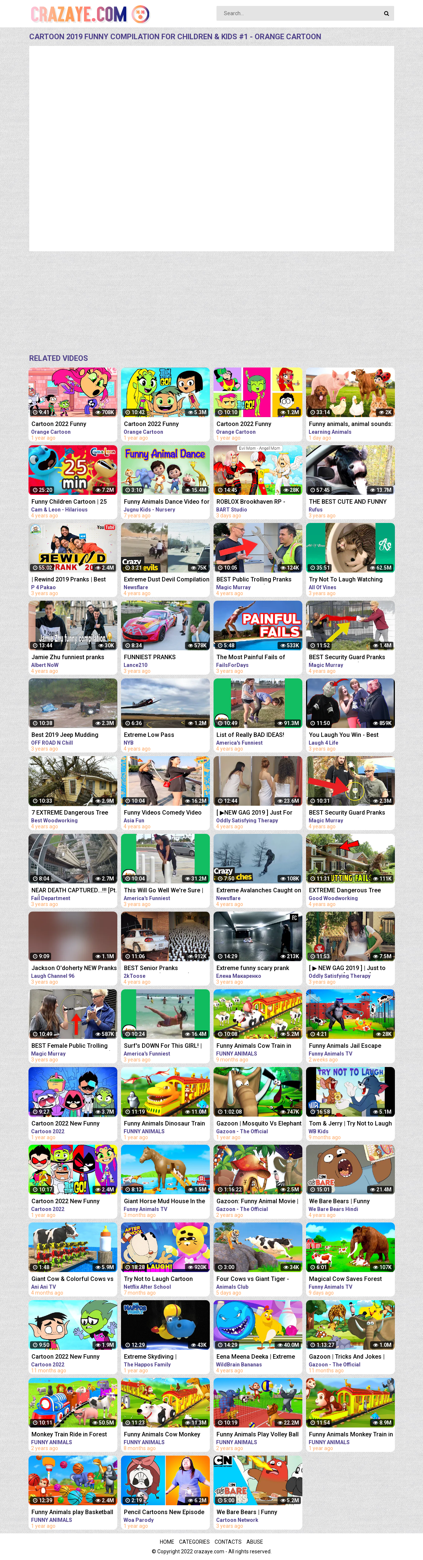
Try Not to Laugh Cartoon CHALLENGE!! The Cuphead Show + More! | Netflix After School (161, 1279)
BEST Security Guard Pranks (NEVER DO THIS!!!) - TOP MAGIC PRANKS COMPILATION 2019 (350, 658)
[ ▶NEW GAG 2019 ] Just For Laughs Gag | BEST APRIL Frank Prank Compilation (259, 813)
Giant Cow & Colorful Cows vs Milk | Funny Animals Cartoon (72, 1279)
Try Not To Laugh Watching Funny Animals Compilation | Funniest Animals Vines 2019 (348, 580)
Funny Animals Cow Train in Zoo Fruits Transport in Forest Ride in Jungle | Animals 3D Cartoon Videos (257, 1046)
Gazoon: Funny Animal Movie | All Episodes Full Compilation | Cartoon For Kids (257, 1202)
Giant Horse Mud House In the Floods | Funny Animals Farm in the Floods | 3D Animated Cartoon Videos (166, 1202)
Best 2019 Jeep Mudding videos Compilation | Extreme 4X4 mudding (71, 735)
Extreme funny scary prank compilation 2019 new (252, 968)
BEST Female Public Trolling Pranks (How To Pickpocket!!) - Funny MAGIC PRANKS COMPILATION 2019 (73, 1046)
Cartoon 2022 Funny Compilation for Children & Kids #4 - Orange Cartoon (74, 424)
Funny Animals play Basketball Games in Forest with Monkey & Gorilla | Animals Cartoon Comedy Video (74, 1513)
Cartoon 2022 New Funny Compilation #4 (65, 1124)
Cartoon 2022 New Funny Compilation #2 (65, 1202)
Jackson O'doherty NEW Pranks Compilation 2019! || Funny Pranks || (74, 968)
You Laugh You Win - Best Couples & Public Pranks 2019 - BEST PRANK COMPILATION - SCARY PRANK (351, 735)
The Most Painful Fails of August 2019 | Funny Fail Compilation (250, 658)
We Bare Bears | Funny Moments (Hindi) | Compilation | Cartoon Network (352, 1202)
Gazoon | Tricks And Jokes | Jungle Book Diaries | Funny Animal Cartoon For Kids (347, 1357)
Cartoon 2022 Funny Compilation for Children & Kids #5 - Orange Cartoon (167, 424)
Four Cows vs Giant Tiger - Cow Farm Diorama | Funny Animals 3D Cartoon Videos (253, 1279)
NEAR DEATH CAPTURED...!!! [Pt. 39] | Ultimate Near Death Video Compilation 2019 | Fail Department (74, 891)
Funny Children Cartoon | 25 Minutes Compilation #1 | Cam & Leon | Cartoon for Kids (72, 502)
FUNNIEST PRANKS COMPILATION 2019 (150, 658)
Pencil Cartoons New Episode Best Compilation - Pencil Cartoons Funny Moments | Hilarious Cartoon (164, 1513)
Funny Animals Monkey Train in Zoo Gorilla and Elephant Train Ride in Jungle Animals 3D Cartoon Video (351, 1435)
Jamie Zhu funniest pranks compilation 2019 (67, 658)
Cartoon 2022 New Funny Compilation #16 (65, 1357)
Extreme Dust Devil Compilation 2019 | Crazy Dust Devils (166, 580)
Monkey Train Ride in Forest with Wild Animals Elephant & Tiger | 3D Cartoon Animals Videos (70, 1435)
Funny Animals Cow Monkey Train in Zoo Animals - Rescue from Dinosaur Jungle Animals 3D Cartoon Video (165, 1435)
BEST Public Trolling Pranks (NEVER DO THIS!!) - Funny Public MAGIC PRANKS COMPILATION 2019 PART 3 (254, 580)
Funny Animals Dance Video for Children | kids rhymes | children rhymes (166, 502)
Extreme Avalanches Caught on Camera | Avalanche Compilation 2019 (258, 891)
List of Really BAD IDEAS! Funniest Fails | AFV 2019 (250, 735)
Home (167, 1542)
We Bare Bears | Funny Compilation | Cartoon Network (258, 1513)
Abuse (254, 1542)
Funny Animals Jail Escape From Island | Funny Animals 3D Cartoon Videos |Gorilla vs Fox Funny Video (351, 1046)
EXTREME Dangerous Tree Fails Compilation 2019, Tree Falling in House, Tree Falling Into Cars (348, 891)
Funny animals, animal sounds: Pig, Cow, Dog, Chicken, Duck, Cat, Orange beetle (351, 424)
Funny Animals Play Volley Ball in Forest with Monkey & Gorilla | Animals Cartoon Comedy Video (258, 1435)
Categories (194, 1542)
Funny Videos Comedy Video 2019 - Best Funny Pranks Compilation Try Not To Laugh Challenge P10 (164, 813)
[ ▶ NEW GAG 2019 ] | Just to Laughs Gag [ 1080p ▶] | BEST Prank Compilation (349, 968)
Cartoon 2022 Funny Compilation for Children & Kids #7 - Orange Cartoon (259, 424)
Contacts (228, 1542)
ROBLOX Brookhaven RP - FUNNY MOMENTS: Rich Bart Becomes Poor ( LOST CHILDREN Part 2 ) (255, 502)
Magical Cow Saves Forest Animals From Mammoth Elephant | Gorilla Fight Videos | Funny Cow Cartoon (351, 1279)
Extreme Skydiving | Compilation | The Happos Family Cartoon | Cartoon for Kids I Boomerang (163, 1357)
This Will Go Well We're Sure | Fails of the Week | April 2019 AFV (163, 891)
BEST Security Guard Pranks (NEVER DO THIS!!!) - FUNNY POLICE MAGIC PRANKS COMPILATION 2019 (347, 813)
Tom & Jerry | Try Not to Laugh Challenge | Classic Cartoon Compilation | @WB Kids (350, 1124)
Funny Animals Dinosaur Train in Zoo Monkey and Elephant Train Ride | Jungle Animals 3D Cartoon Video (165, 1124)
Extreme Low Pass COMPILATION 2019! (151, 735)
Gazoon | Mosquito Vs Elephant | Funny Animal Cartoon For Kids (259, 1124)
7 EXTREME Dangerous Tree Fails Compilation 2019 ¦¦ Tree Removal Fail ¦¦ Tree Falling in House (71, 813)
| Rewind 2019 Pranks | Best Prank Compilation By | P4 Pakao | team (68, 580)
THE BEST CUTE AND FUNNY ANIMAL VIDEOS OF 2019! (348, 502)
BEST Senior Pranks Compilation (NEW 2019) (157, 968)
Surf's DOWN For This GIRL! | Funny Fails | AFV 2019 (163, 1046)
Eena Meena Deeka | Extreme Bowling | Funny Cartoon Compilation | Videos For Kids (256, 1357)
